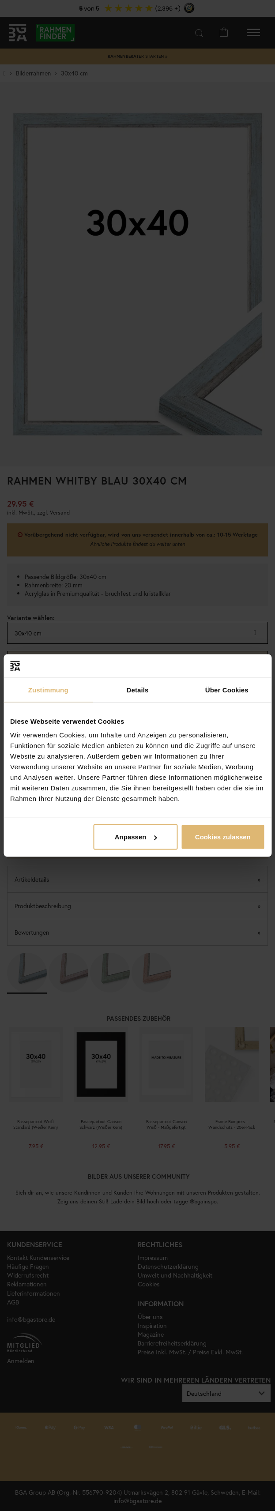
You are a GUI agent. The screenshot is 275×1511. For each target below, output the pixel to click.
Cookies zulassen (223, 837)
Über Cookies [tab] (227, 689)
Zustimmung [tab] (48, 689)
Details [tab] (138, 689)
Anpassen (136, 837)
